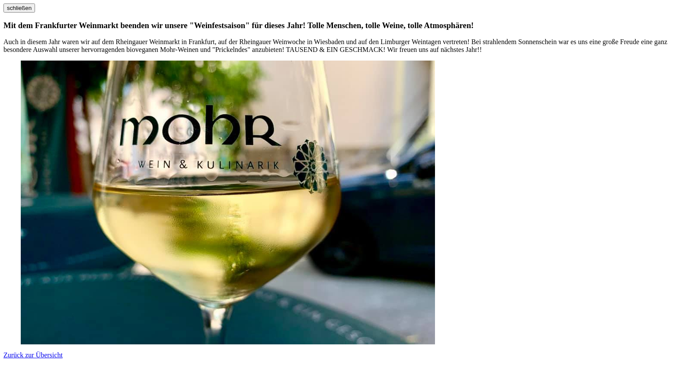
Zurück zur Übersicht (33, 355)
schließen (19, 8)
